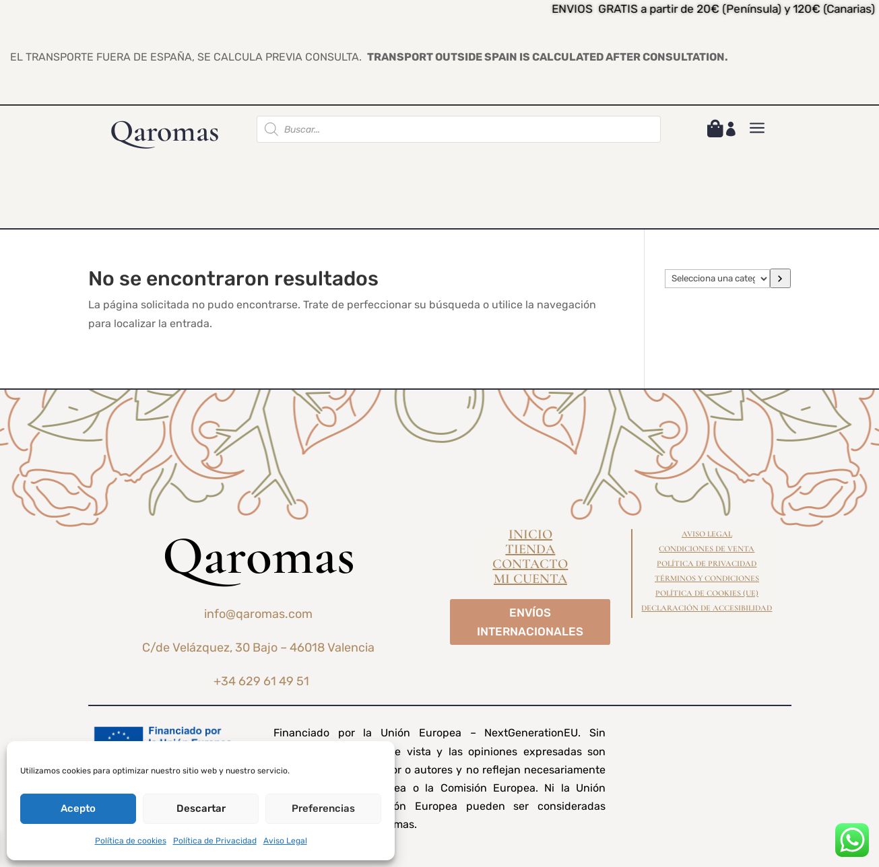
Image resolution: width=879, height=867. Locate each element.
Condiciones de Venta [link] (706, 548)
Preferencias (323, 808)
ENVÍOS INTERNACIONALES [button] (530, 622)
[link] (715, 131)
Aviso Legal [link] (285, 840)
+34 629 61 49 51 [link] (261, 681)
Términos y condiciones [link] (707, 578)
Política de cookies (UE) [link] (706, 593)
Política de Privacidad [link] (215, 840)
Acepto (78, 808)
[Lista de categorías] (717, 278)
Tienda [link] (530, 551)
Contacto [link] (530, 565)
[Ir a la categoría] (780, 278)
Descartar (201, 808)
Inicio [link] (530, 536)
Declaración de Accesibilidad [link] (706, 608)
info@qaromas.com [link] (258, 613)
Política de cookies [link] (130, 840)
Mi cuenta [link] (530, 580)
